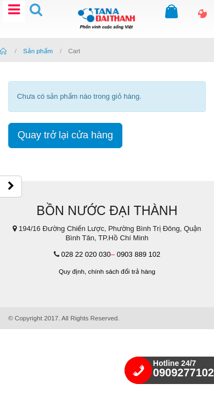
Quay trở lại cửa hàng (65, 134)
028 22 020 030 (85, 254)
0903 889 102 (139, 254)
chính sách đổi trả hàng (122, 271)
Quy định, (72, 271)
